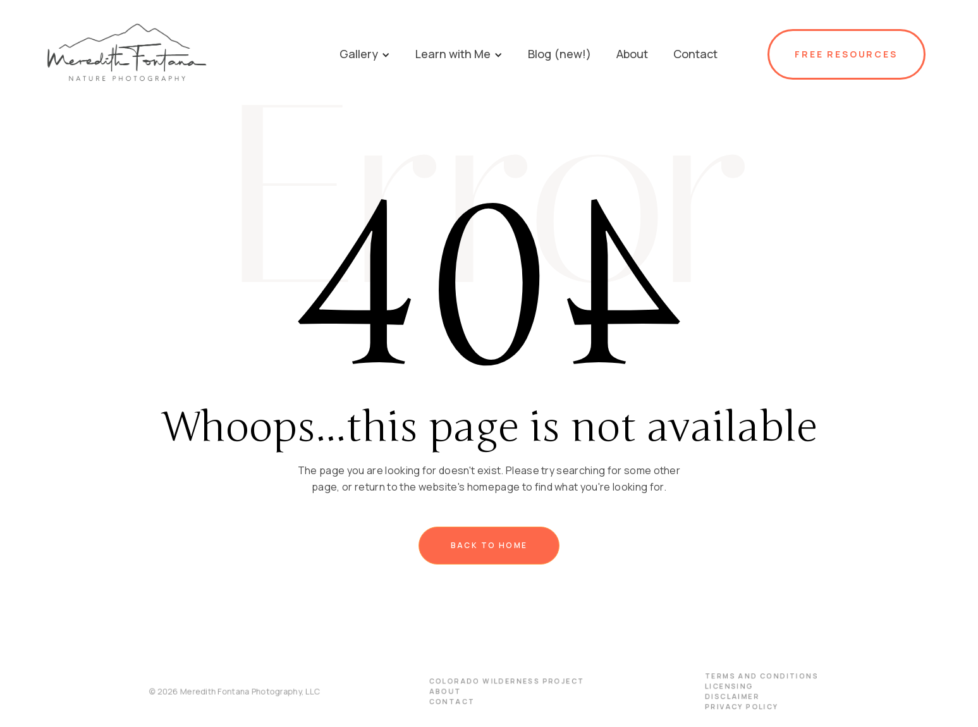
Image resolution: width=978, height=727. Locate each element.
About (446, 692)
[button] (364, 54)
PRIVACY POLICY (730, 706)
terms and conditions (749, 676)
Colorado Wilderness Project (505, 682)
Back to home (489, 545)
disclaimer (721, 696)
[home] (183, 54)
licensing (718, 687)
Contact (453, 701)
